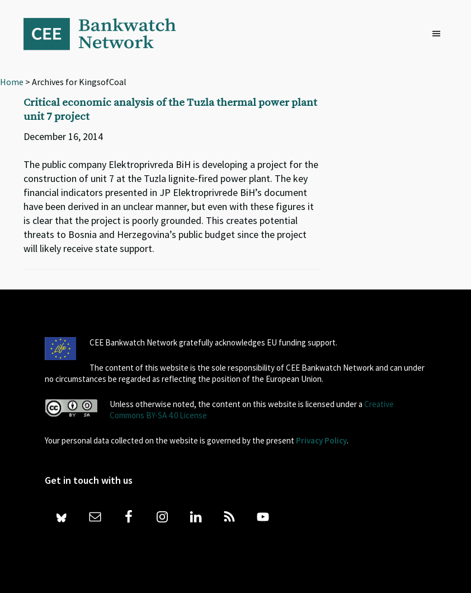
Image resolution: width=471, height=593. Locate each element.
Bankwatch (107, 33)
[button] (439, 34)
